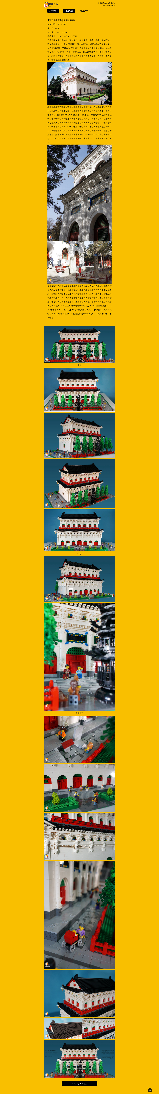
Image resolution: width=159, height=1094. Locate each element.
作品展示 (84, 11)
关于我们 (53, 11)
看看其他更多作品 (79, 1084)
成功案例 (69, 11)
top (150, 1090)
